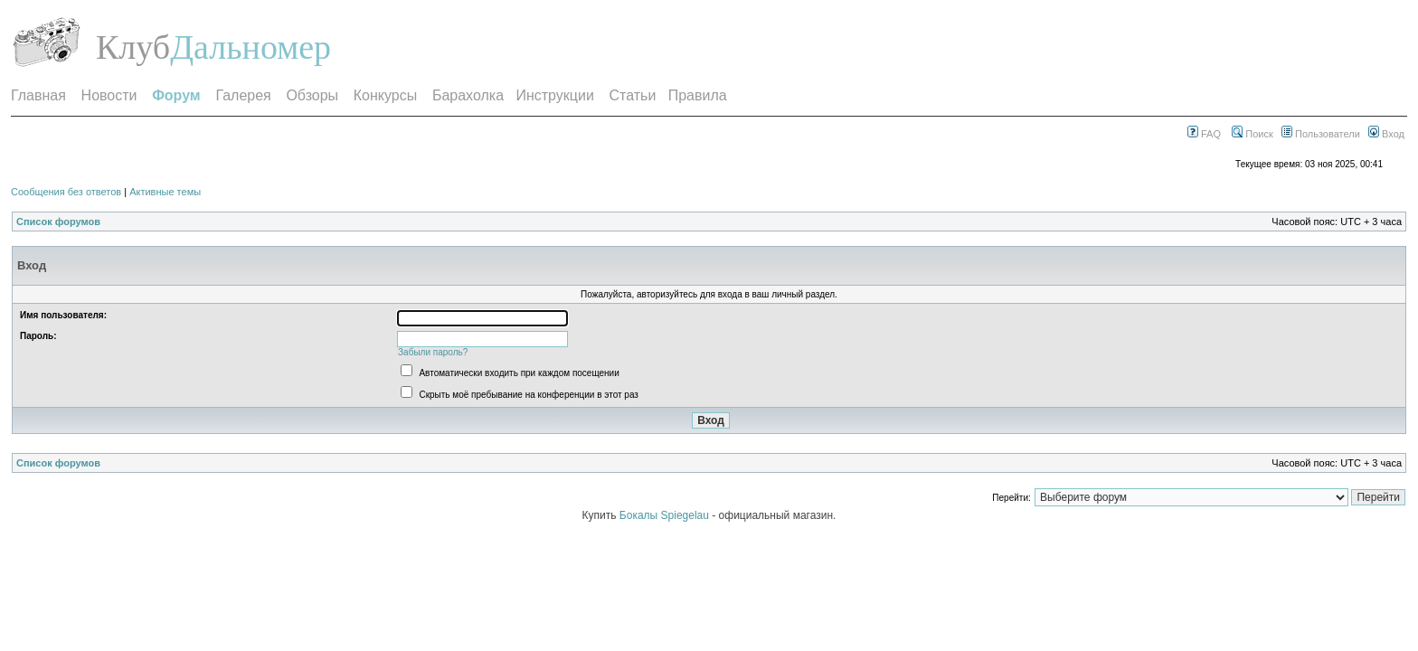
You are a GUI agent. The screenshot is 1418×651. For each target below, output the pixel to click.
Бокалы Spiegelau (665, 515)
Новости (109, 95)
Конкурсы (385, 95)
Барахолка (468, 95)
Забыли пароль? (433, 352)
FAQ (1204, 133)
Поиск (1252, 133)
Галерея (242, 95)
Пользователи (1320, 133)
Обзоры (312, 95)
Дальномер (250, 47)
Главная (38, 95)
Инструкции (554, 95)
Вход (1386, 133)
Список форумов (58, 221)
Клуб (133, 47)
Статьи (633, 95)
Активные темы (165, 191)
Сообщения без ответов (66, 191)
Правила (697, 95)
